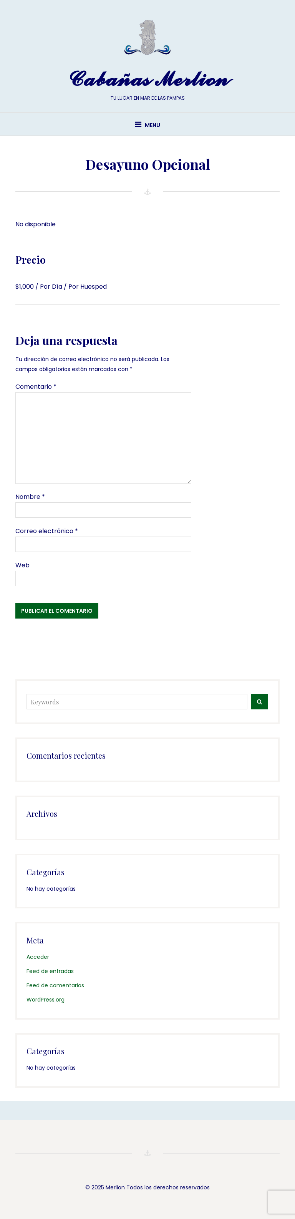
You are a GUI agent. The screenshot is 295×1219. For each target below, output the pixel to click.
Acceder (38, 957)
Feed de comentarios (55, 985)
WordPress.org (46, 999)
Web (22, 565)
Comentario (35, 386)
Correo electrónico (46, 531)
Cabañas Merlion (147, 79)
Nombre (30, 496)
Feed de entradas (50, 971)
